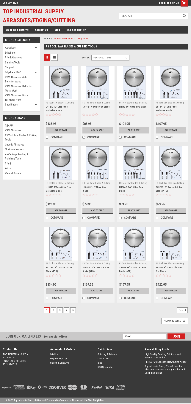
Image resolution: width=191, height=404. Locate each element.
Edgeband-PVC (13, 72)
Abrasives (10, 47)
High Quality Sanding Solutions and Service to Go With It (163, 356)
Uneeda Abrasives (14, 144)
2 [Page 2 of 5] (53, 310)
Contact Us (41, 29)
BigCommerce (63, 400)
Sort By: (86, 57)
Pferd (8, 163)
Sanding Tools (12, 62)
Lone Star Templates (93, 400)
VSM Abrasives (13, 130)
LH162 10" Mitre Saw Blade (96, 107)
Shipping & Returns (17, 29)
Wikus (8, 168)
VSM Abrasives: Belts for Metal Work (18, 88)
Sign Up (174, 2)
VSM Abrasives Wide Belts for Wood (16, 79)
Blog (57, 29)
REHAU (9, 125)
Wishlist (54, 354)
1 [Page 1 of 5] (47, 310)
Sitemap (40, 400)
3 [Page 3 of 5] (60, 310)
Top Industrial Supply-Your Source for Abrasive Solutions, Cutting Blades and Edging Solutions (165, 369)
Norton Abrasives (14, 149)
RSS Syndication (76, 29)
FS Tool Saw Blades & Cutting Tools (21, 137)
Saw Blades (11, 104)
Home (47, 38)
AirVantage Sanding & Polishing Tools (16, 156)
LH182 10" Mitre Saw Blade (132, 107)
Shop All (9, 67)
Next (183, 310)
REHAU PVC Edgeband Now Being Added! (166, 362)
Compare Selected (174, 321)
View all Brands (13, 173)
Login (162, 2)
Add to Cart (61, 130)
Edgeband (10, 52)
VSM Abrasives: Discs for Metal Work (16, 97)
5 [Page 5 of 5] (73, 310)
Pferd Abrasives (13, 57)
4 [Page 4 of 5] (66, 310)
